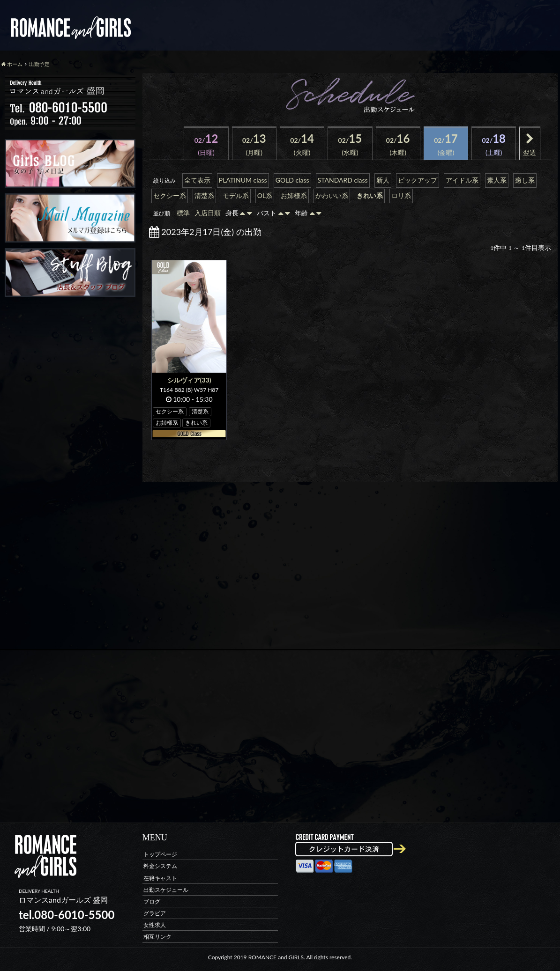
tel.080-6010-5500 (66, 914)
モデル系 (236, 195)
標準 (183, 213)
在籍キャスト (160, 877)
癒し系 (525, 180)
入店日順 (207, 213)
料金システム (160, 865)
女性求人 (154, 924)
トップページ (160, 854)
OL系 (264, 195)
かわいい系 (331, 195)
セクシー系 (169, 195)
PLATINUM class (243, 180)
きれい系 (370, 195)
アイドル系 (462, 180)
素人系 (497, 180)
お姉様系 (294, 195)
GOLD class (292, 180)
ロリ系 (401, 195)
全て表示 (197, 180)
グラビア (154, 913)
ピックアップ (417, 180)
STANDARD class (343, 180)
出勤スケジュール (165, 889)
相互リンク (157, 936)
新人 (382, 180)
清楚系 (204, 195)
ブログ (151, 901)
